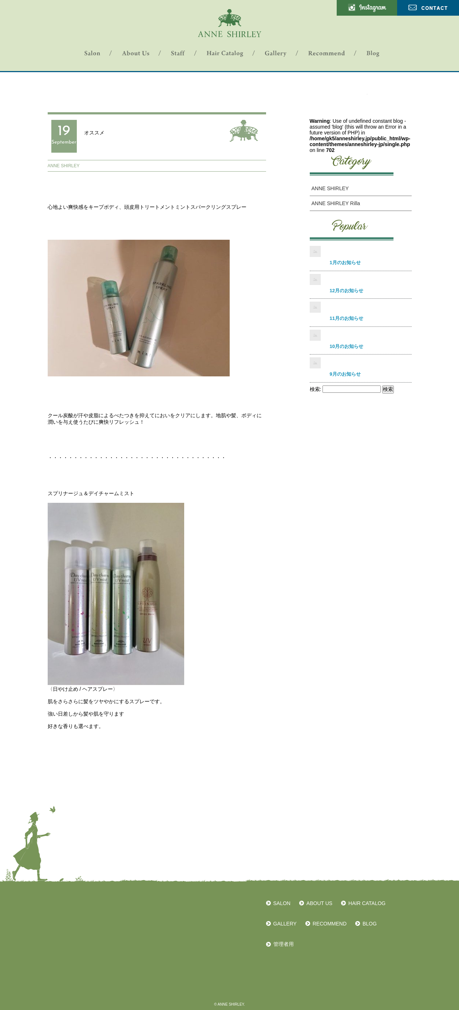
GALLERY (285, 924)
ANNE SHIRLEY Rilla (336, 203)
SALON (281, 903)
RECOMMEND (330, 924)
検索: (315, 389)
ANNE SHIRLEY (64, 165)
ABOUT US (319, 903)
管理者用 (283, 944)
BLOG (370, 924)
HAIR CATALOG (366, 903)
